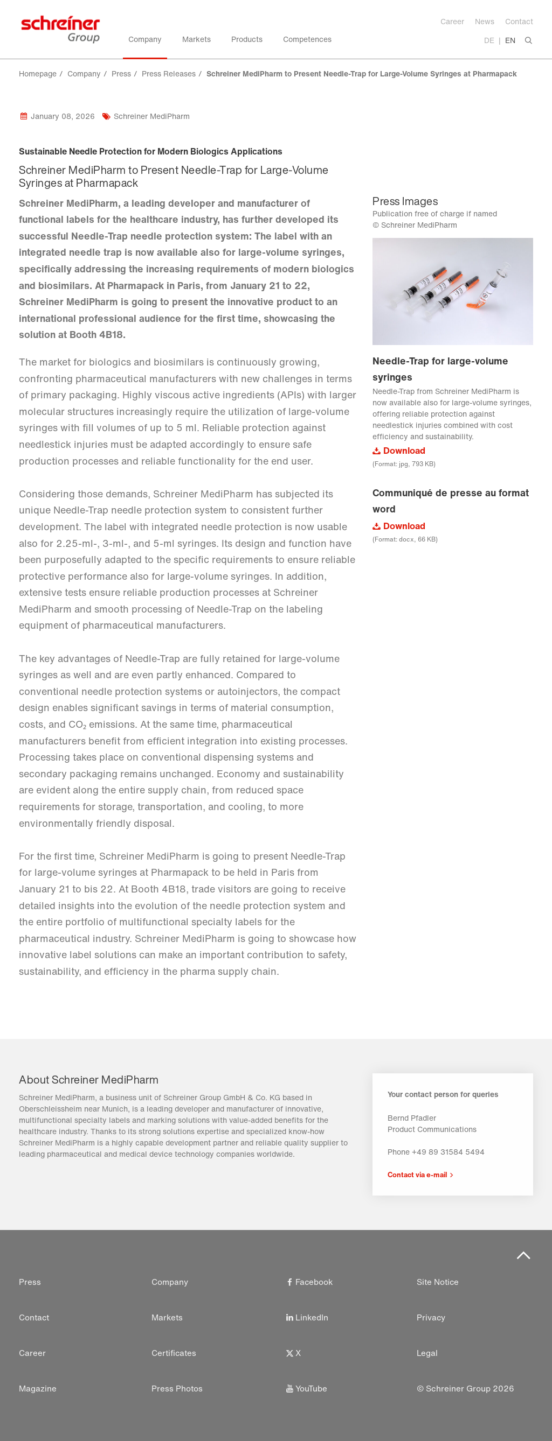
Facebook (309, 1282)
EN (510, 40)
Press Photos (177, 1388)
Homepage (38, 73)
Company (84, 73)
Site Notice (438, 1282)
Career (452, 21)
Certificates (174, 1353)
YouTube (305, 1388)
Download (404, 450)
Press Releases (169, 73)
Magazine (38, 1388)
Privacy (431, 1317)
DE (489, 40)
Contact (519, 21)
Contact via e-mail (417, 1174)
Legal (427, 1353)
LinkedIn (306, 1317)
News (484, 21)
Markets (167, 1317)
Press (121, 73)
